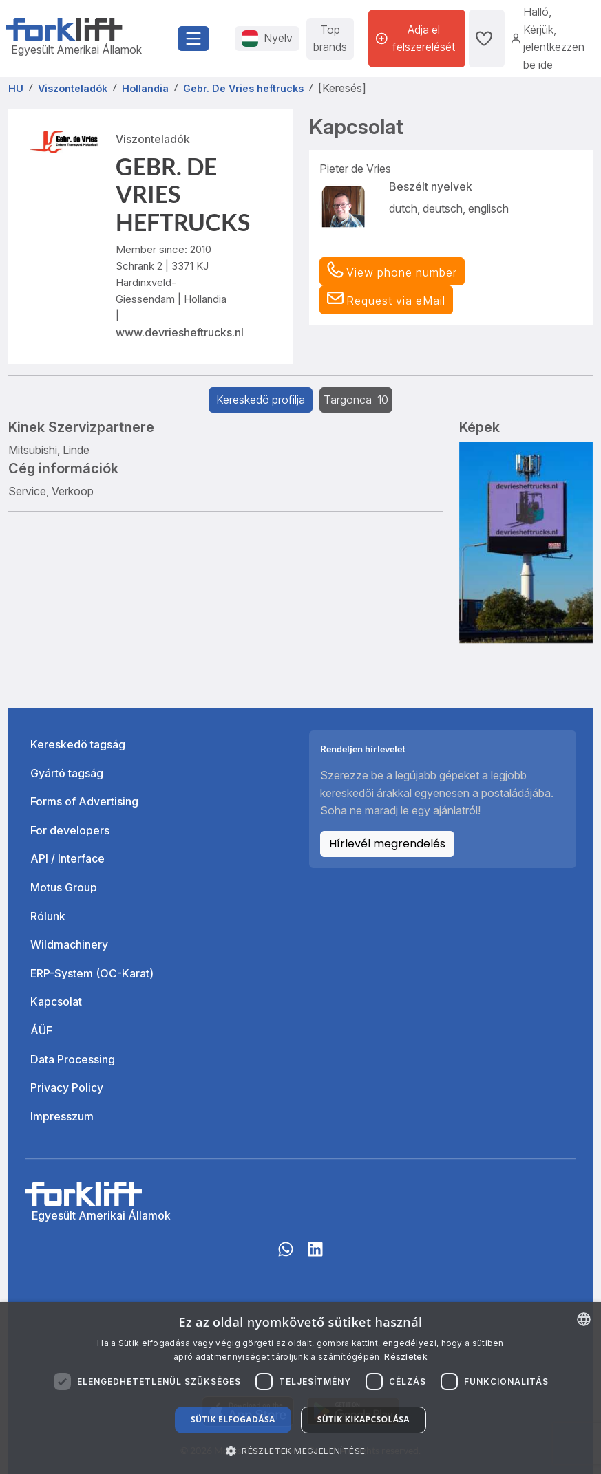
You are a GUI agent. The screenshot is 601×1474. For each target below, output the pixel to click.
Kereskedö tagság (77, 744)
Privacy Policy (66, 1087)
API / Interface (67, 858)
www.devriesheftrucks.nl (180, 332)
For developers (69, 830)
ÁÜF (41, 1030)
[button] (386, 299)
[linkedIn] (315, 1256)
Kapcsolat (56, 1001)
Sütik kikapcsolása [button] (363, 1419)
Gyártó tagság (66, 773)
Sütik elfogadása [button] (233, 1419)
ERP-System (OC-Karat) (92, 973)
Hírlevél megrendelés (387, 844)
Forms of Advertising (84, 801)
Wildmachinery (69, 944)
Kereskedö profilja (260, 400)
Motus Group (63, 887)
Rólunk (47, 916)
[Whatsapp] (285, 1256)
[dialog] (300, 1388)
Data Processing (72, 1059)
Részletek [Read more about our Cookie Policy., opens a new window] (406, 1357)
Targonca (356, 400)
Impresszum (62, 1116)
